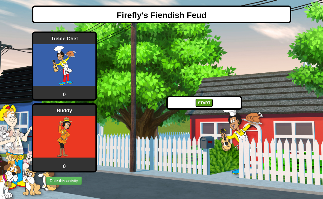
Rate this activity (64, 181)
